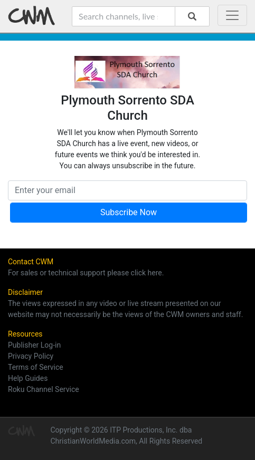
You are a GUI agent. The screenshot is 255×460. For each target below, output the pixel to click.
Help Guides (28, 378)
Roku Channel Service (43, 389)
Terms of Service (35, 367)
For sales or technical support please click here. (86, 273)
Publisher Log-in (34, 345)
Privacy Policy (30, 356)
